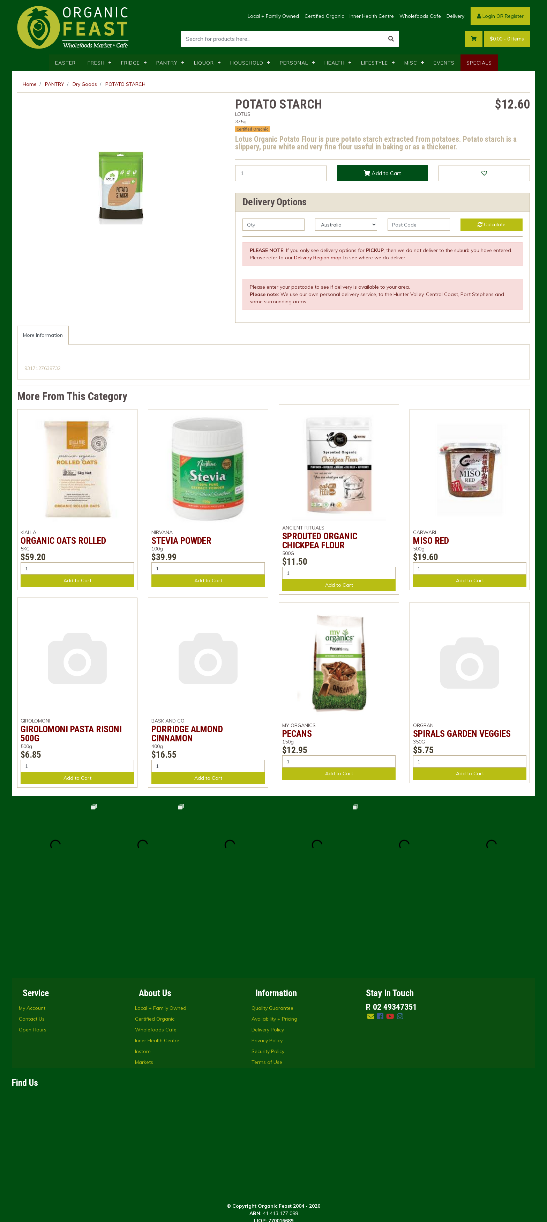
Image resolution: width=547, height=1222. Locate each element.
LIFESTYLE (374, 63)
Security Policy (268, 964)
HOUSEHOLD (246, 63)
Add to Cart (382, 173)
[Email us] (370, 929)
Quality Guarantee (272, 921)
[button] (484, 173)
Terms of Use (267, 975)
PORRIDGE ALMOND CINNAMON (187, 733)
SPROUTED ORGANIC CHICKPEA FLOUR (319, 540)
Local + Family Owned (273, 16)
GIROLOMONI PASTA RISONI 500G (71, 733)
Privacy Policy (267, 953)
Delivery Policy (268, 942)
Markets (144, 975)
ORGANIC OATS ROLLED (63, 540)
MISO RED (431, 540)
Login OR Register (500, 16)
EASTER (65, 63)
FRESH (96, 63)
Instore (143, 964)
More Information (43, 335)
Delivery (455, 16)
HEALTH (334, 63)
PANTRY (167, 63)
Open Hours (32, 942)
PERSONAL (294, 63)
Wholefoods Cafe (420, 16)
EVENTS (444, 63)
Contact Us (32, 931)
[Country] (346, 225)
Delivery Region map (318, 257)
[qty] (273, 225)
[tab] (43, 335)
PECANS (297, 733)
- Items (507, 39)
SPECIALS (479, 63)
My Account (32, 921)
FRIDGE (130, 63)
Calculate (491, 224)
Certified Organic (324, 16)
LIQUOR (204, 63)
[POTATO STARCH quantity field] (281, 173)
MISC (410, 63)
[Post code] (419, 225)
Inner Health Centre (372, 16)
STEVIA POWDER (181, 540)
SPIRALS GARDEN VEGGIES (462, 733)
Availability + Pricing (274, 931)
